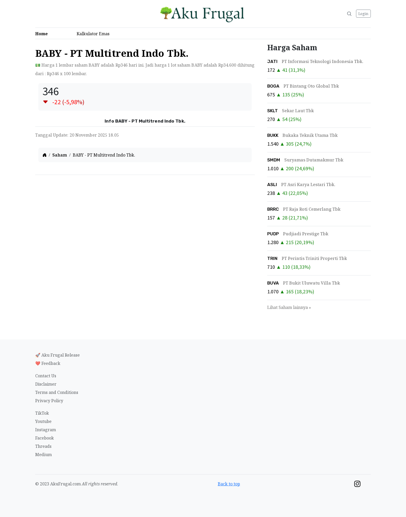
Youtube (43, 421)
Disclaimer (45, 384)
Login (363, 13)
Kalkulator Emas (95, 34)
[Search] (349, 13)
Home (43, 34)
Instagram (45, 430)
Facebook (44, 438)
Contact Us (45, 376)
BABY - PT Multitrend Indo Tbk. (104, 155)
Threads (43, 446)
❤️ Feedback (47, 363)
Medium (43, 454)
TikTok (42, 413)
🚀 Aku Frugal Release (57, 355)
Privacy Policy (49, 400)
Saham (59, 155)
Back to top (229, 484)
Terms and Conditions (56, 392)
